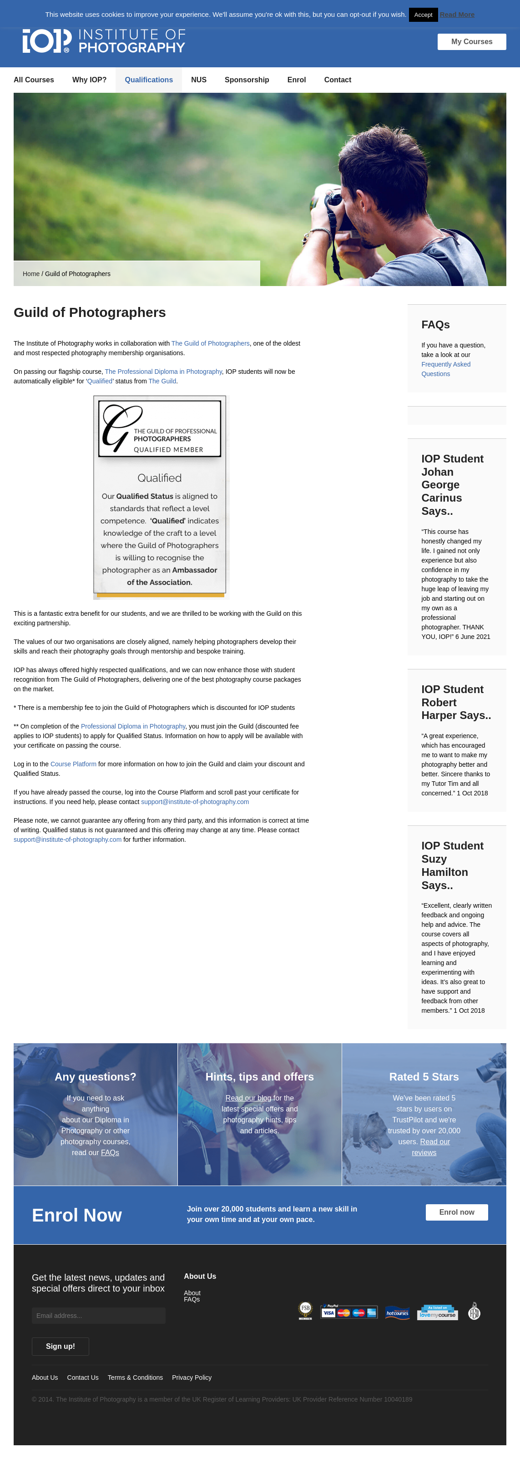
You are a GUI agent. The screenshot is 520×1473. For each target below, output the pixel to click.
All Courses (34, 80)
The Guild (162, 381)
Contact (338, 80)
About (192, 1293)
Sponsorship (247, 80)
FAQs (110, 1152)
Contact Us (83, 1377)
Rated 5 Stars (424, 1077)
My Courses (472, 41)
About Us (45, 1377)
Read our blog (249, 1098)
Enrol (297, 80)
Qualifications (149, 80)
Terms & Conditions (135, 1377)
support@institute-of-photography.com (195, 801)
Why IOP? (89, 80)
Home (31, 273)
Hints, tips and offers (260, 1077)
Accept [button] (423, 14)
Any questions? (95, 1077)
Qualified (99, 381)
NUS (199, 80)
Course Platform (73, 764)
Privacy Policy (192, 1377)
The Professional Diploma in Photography (163, 371)
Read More (457, 14)
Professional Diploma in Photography (133, 726)
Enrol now (457, 1212)
